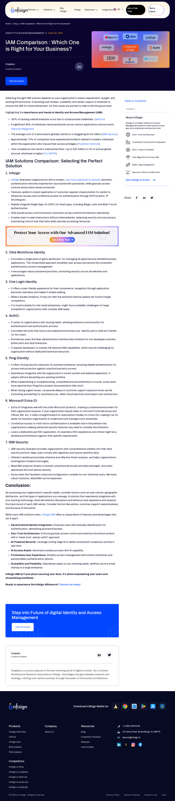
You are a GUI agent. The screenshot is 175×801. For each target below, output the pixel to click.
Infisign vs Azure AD (18, 782)
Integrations (108, 10)
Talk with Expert (16, 81)
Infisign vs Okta (16, 767)
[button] (33, 9)
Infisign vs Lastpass (18, 772)
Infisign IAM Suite (17, 732)
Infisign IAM (48, 514)
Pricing (77, 10)
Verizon (99, 119)
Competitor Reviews (91, 737)
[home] (19, 10)
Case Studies (87, 747)
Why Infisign (63, 9)
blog (16, 24)
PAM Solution (15, 752)
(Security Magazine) (22, 129)
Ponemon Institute (88, 144)
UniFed (12, 737)
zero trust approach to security (82, 179)
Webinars (85, 742)
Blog (83, 732)
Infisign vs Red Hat (18, 777)
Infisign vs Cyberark (18, 787)
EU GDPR (50, 153)
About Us (49, 732)
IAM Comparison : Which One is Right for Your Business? (45, 24)
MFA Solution (15, 747)
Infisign (15, 179)
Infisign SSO (15, 742)
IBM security (109, 134)
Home (8, 24)
